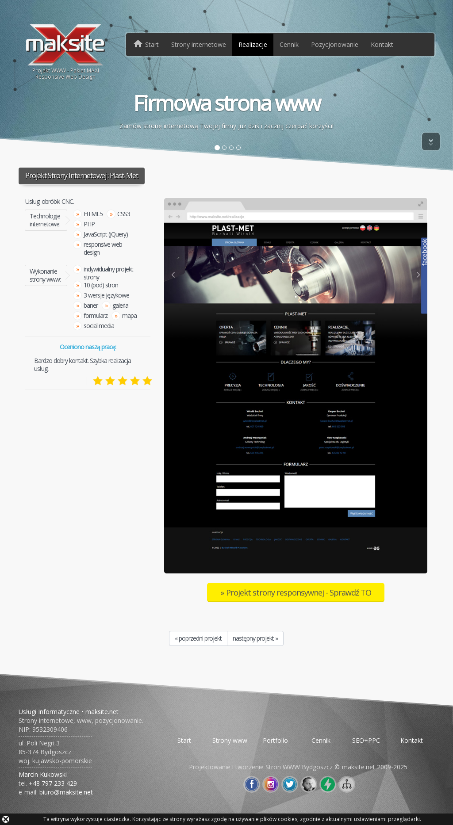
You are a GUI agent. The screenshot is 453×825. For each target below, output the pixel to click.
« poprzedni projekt (198, 638)
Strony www (229, 740)
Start (184, 740)
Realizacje (252, 44)
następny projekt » (255, 638)
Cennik (289, 44)
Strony (198, 44)
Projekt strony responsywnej (298, 592)
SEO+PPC (366, 740)
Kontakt (382, 44)
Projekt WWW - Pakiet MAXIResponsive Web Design (66, 51)
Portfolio (275, 740)
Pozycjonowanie (334, 44)
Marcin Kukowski (43, 774)
